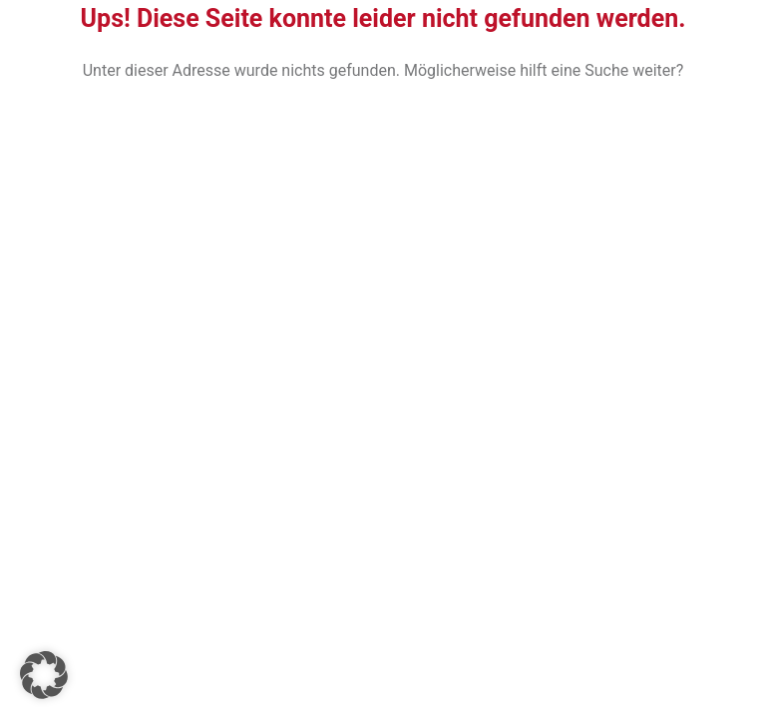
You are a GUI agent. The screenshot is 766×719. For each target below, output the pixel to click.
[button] (44, 675)
